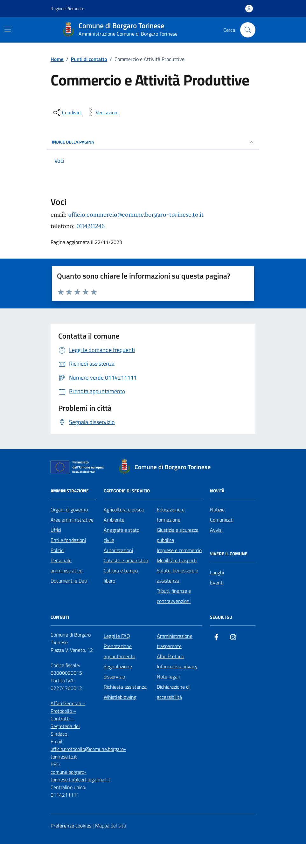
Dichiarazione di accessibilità (173, 692)
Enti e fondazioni (68, 540)
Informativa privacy (177, 666)
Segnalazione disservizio (118, 671)
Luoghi (217, 572)
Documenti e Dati (69, 580)
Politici (57, 550)
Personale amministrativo (66, 565)
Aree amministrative (72, 519)
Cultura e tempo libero (121, 575)
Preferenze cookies (71, 825)
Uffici (56, 530)
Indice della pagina (153, 141)
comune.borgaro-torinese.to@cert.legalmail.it (80, 775)
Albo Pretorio (170, 656)
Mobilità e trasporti (177, 560)
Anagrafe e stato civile (121, 535)
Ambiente (114, 519)
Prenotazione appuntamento (119, 651)
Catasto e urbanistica (126, 560)
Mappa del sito (110, 825)
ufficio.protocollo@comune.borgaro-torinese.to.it (88, 752)
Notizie (217, 509)
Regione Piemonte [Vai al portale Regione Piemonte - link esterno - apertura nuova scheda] (67, 8)
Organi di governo (69, 509)
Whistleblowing (120, 697)
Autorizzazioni (118, 550)
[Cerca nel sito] (247, 29)
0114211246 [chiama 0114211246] (90, 226)
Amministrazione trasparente (174, 641)
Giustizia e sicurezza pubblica (177, 535)
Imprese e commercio (179, 550)
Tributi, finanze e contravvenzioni (174, 596)
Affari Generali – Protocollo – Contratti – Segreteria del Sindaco (68, 718)
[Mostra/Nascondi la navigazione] (7, 29)
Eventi (217, 582)
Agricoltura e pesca (124, 509)
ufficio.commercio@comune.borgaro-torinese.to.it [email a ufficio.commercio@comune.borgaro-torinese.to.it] (136, 214)
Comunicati (221, 519)
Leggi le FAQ (117, 636)
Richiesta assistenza (125, 687)
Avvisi (216, 530)
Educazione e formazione (170, 514)
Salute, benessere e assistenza (177, 575)
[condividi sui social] (67, 112)
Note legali (168, 676)
